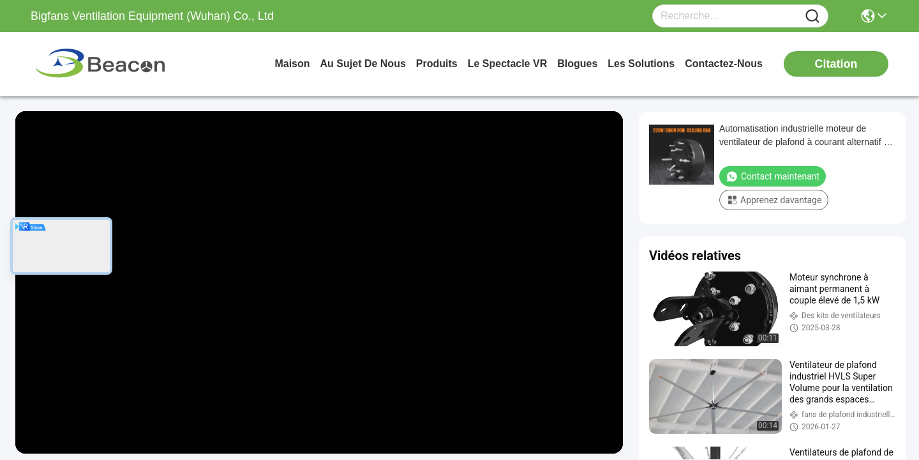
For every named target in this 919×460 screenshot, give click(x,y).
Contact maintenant (772, 176)
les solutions (641, 63)
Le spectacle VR (508, 63)
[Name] (812, 16)
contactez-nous (724, 63)
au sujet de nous (363, 63)
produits (437, 63)
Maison (292, 63)
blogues (577, 63)
